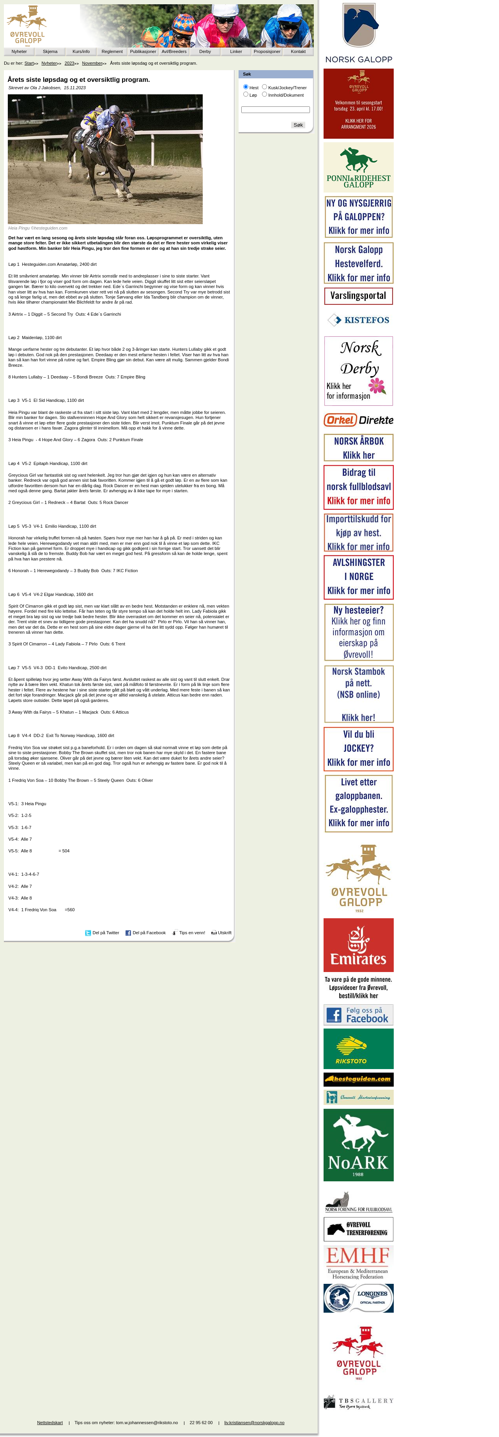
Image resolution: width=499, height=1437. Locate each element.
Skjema (50, 51)
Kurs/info (81, 51)
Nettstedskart (50, 1422)
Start (29, 63)
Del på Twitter (106, 932)
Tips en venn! (192, 932)
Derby (205, 51)
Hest (254, 87)
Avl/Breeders (174, 51)
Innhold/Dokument (286, 95)
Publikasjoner (143, 51)
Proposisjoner (267, 51)
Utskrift (225, 932)
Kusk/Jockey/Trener (287, 87)
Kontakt (298, 51)
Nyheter (19, 51)
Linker (236, 51)
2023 (69, 63)
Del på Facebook (149, 932)
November (92, 63)
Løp (253, 95)
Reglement (112, 51)
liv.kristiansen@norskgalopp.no (255, 1422)
